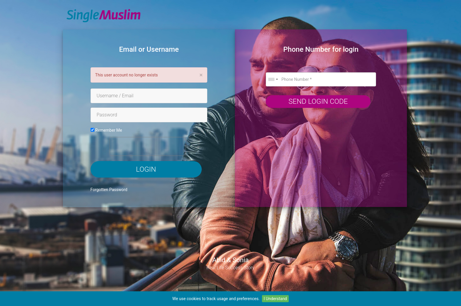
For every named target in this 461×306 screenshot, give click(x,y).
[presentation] (147, 146)
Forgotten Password (109, 189)
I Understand (275, 298)
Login (146, 169)
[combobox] (273, 79)
